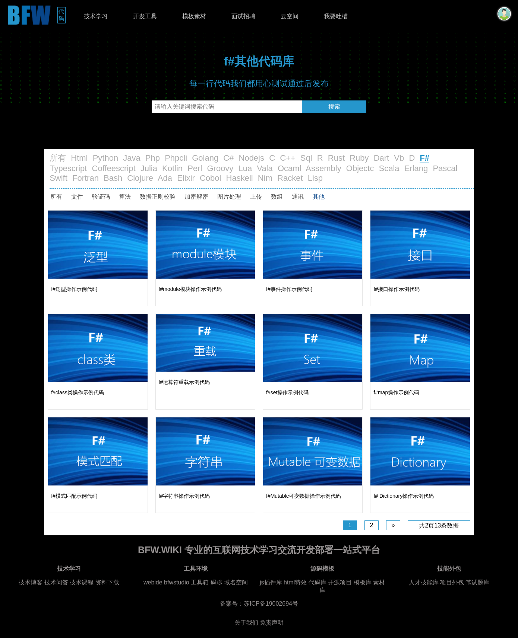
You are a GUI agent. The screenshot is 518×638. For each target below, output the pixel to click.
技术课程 (82, 582)
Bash (113, 178)
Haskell (239, 178)
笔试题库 (477, 582)
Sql (306, 158)
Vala (264, 168)
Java (131, 158)
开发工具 (145, 16)
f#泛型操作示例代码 (74, 289)
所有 (58, 158)
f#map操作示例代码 (396, 392)
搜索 (334, 106)
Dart (381, 158)
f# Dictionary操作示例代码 (403, 496)
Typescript (68, 168)
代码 (62, 15)
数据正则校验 (158, 196)
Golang (205, 158)
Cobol (210, 178)
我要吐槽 (336, 16)
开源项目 (340, 582)
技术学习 (96, 16)
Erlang (416, 168)
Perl (194, 168)
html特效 (295, 582)
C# (228, 158)
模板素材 (194, 16)
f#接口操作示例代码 (396, 289)
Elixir (186, 178)
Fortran (85, 178)
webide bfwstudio (167, 582)
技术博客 (30, 582)
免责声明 (272, 622)
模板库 (363, 582)
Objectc (360, 168)
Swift (58, 178)
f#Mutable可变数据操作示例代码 (303, 496)
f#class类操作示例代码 (77, 392)
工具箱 (200, 582)
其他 (319, 196)
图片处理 (229, 196)
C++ (288, 158)
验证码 (101, 196)
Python (106, 158)
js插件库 (271, 582)
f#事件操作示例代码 (289, 289)
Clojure (140, 178)
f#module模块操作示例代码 (190, 289)
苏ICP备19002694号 (271, 603)
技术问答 (56, 582)
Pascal (445, 168)
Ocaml (289, 168)
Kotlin (172, 168)
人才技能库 (424, 582)
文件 (77, 196)
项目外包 (452, 582)
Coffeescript (114, 168)
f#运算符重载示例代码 (184, 382)
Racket (290, 178)
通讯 (298, 196)
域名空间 (236, 582)
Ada (165, 178)
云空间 (290, 16)
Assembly (323, 168)
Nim (265, 178)
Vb (399, 158)
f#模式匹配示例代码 (74, 496)
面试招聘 (243, 16)
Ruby (359, 158)
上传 (256, 196)
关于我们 (246, 622)
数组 (277, 196)
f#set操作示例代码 (287, 392)
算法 (125, 196)
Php (152, 158)
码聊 (216, 582)
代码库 (317, 582)
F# (424, 158)
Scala (389, 168)
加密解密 (196, 196)
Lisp (315, 178)
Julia (148, 168)
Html (79, 158)
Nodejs (251, 158)
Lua (245, 168)
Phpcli (176, 158)
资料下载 (107, 582)
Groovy (220, 168)
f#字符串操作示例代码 (184, 496)
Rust (336, 158)
